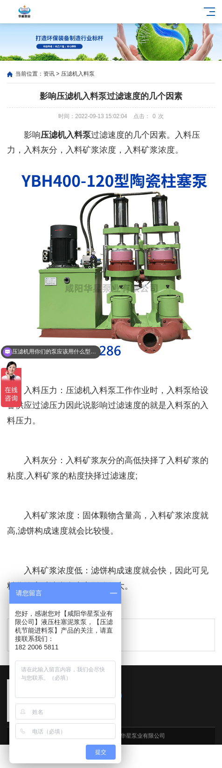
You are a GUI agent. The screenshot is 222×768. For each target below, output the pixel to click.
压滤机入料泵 (78, 73)
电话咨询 (194, 756)
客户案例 (138, 756)
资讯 (49, 73)
